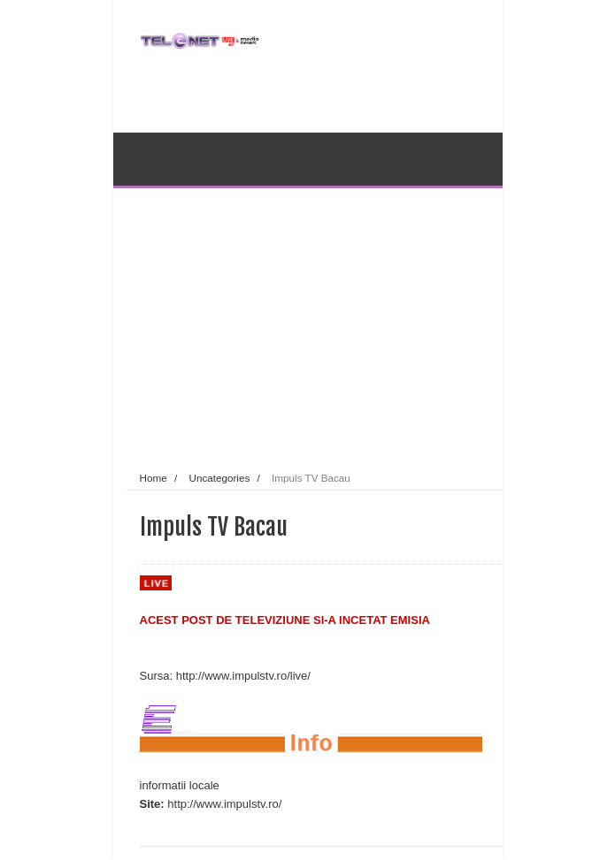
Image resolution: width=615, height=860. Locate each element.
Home (153, 477)
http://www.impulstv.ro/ (224, 804)
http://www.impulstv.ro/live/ (243, 675)
